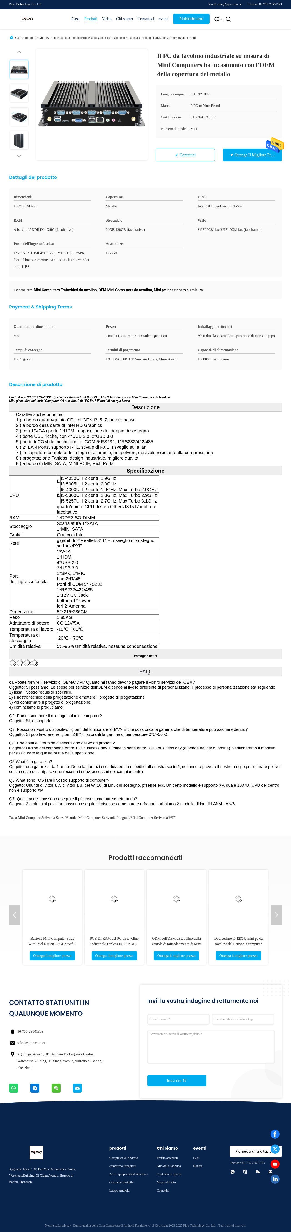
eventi (164, 19)
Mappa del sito (166, 1182)
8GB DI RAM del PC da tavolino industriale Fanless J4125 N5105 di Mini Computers (114, 943)
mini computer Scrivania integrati (103, 818)
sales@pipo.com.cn (31, 1043)
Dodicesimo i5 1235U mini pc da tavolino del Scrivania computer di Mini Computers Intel (238, 943)
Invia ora (177, 1080)
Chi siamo (124, 19)
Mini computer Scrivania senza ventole (47, 818)
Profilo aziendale (167, 1158)
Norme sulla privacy (58, 1225)
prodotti (30, 37)
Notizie (197, 1166)
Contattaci (145, 19)
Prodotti (90, 19)
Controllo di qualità (169, 1174)
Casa (76, 19)
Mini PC (44, 37)
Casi (196, 1158)
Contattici (188, 155)
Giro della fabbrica (169, 1166)
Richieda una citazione (191, 20)
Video (107, 19)
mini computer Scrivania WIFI (154, 818)
